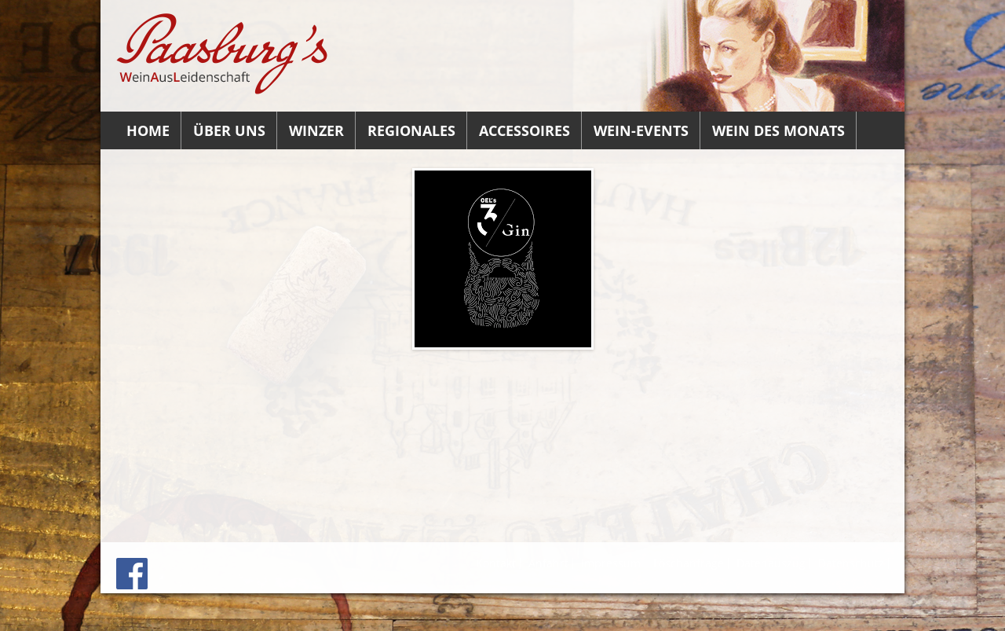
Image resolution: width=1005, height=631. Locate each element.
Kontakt (496, 563)
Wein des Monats (778, 130)
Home (148, 130)
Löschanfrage (688, 563)
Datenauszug (771, 563)
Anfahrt (548, 563)
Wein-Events (641, 130)
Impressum (611, 563)
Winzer (316, 130)
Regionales (411, 130)
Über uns (229, 130)
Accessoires (524, 130)
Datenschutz (851, 563)
